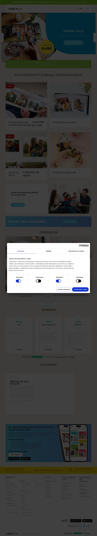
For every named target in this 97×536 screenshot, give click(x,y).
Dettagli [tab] (48, 251)
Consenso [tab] (20, 251)
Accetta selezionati (64, 289)
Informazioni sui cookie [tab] (76, 251)
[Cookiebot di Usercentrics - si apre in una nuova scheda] (80, 245)
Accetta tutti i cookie (80, 289)
